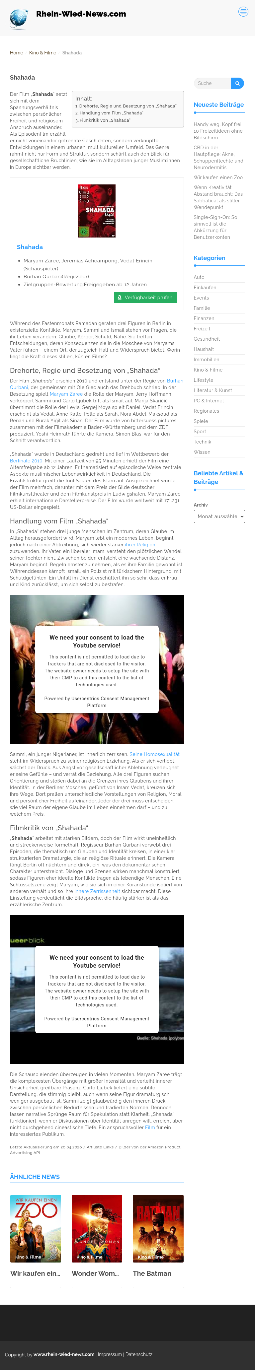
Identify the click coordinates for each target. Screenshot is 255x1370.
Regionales (206, 411)
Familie (202, 308)
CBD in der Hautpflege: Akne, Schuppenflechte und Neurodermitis (219, 157)
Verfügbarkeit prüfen (149, 298)
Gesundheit (207, 339)
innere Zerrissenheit (97, 891)
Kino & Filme (42, 52)
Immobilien (206, 359)
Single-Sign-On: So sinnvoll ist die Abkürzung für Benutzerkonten (215, 227)
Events (201, 298)
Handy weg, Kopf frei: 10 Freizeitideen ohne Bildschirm (218, 131)
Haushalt (204, 349)
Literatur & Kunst (213, 390)
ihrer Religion (140, 545)
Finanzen (204, 318)
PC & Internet (209, 400)
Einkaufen (205, 287)
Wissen (202, 452)
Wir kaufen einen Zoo (35, 1273)
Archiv (201, 505)
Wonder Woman (97, 1273)
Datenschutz (139, 1354)
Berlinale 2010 (26, 461)
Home (16, 52)
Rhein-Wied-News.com (81, 14)
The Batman (152, 1273)
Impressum (110, 1354)
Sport (200, 431)
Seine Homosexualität (155, 754)
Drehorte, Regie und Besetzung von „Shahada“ (128, 105)
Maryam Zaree (66, 394)
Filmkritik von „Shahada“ (105, 120)
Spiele (201, 421)
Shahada (30, 246)
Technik (203, 442)
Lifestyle (203, 380)
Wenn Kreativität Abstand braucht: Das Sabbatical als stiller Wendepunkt (218, 197)
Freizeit (202, 328)
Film (150, 1127)
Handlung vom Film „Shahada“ (111, 112)
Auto (199, 277)
